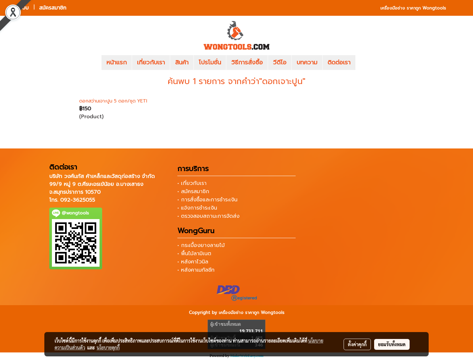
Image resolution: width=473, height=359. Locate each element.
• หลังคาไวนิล (192, 262)
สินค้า (182, 62)
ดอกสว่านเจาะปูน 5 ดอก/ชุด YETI (113, 101)
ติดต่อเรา (338, 62)
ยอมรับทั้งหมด (392, 344)
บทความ (307, 62)
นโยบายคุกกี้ (108, 347)
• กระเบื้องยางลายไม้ (201, 245)
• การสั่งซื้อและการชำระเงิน (207, 200)
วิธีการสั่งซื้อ (247, 62)
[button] (365, 62)
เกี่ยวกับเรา (151, 62)
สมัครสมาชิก (52, 8)
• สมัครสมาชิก (193, 191)
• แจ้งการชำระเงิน (197, 208)
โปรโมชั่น (210, 62)
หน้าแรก (116, 62)
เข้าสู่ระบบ (18, 8)
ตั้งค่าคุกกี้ (357, 344)
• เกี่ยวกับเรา (192, 183)
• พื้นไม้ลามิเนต (194, 254)
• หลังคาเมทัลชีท (195, 270)
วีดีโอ (279, 62)
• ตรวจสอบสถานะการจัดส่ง (208, 216)
